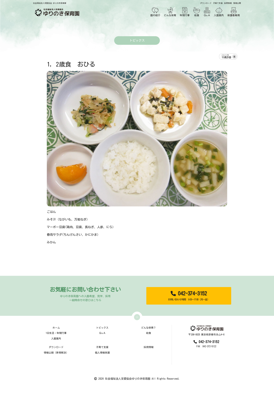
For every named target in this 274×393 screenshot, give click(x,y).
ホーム (56, 327)
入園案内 (219, 12)
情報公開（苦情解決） (56, 352)
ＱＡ (207, 12)
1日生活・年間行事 (56, 333)
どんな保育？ (148, 327)
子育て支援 (218, 3)
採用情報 (228, 3)
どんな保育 (170, 12)
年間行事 (185, 12)
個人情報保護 (102, 352)
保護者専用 (233, 12)
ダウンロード (206, 3)
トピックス (102, 327)
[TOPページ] (56, 12)
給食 (196, 12)
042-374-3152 (188, 296)
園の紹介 (155, 12)
